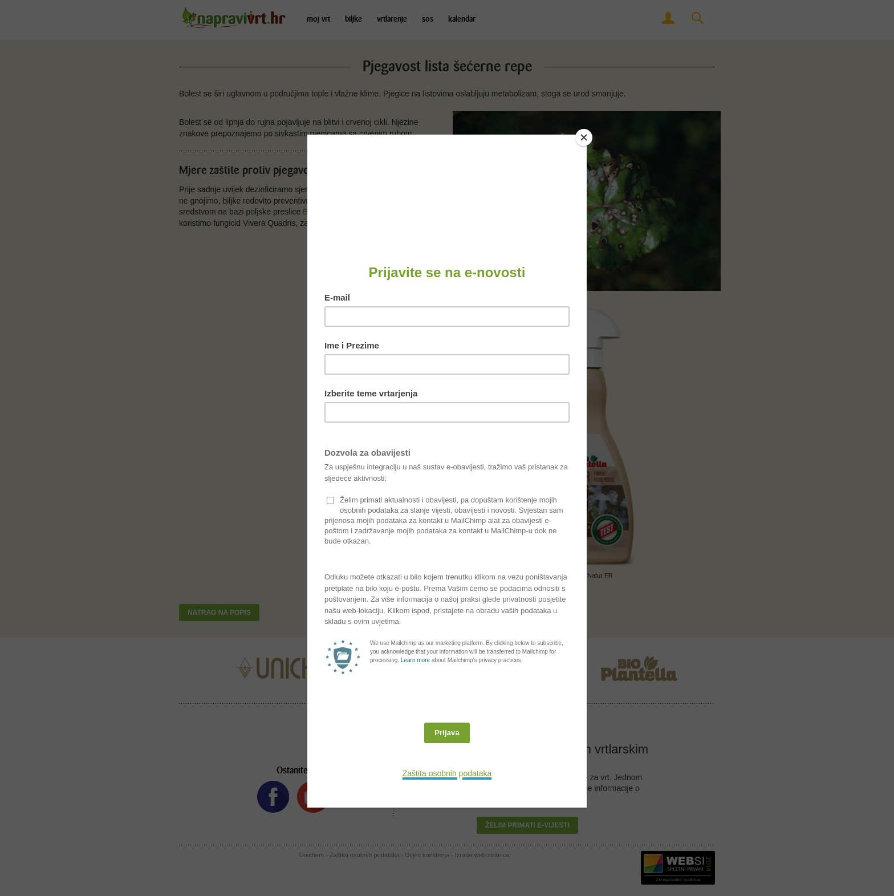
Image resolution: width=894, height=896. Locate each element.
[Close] (583, 137)
